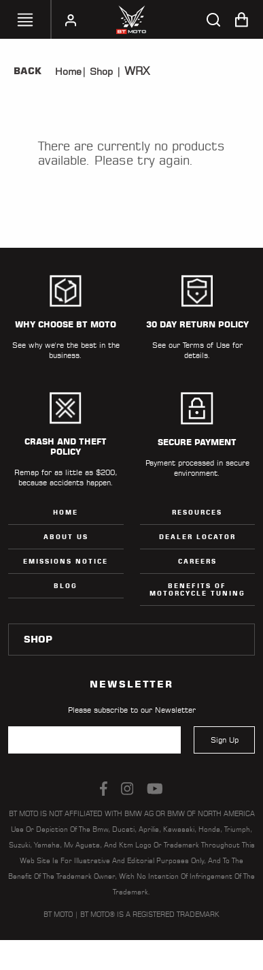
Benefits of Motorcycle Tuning (197, 589)
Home (68, 71)
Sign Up (225, 740)
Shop (99, 71)
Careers (197, 561)
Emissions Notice (65, 561)
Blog (65, 585)
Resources (197, 512)
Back (27, 71)
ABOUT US (65, 536)
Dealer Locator (197, 536)
